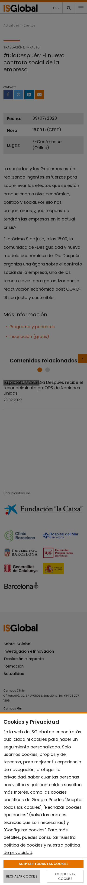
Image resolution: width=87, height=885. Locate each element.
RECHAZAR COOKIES (21, 876)
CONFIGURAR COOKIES (65, 876)
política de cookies (23, 845)
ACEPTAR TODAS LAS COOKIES (43, 863)
